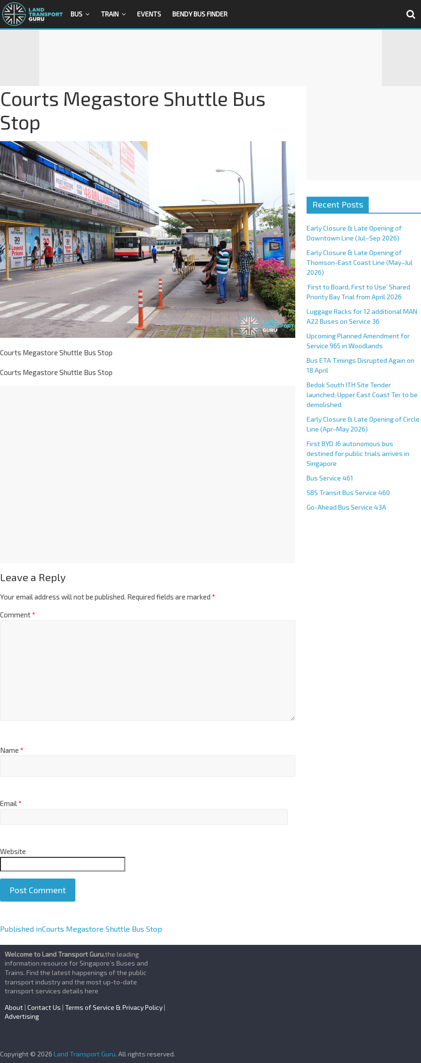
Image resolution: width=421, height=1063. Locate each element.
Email (11, 803)
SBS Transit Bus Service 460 (348, 492)
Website (13, 851)
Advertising (22, 1016)
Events (149, 14)
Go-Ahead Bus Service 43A (346, 507)
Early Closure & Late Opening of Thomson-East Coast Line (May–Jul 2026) (360, 262)
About (14, 1007)
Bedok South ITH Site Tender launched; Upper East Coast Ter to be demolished (362, 394)
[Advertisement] (210, 58)
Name (12, 750)
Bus (76, 14)
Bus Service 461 (330, 478)
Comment (17, 614)
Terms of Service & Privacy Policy (113, 1007)
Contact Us (44, 1007)
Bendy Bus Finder (199, 14)
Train (110, 14)
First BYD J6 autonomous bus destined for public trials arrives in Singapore (358, 453)
